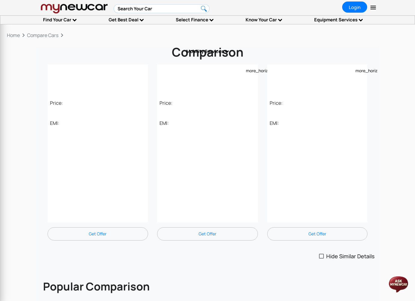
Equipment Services (338, 20)
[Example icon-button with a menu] (249, 70)
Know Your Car (264, 20)
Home (13, 35)
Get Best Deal (126, 20)
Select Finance (195, 20)
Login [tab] (355, 7)
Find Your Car (60, 20)
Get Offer (98, 234)
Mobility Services (207, 51)
